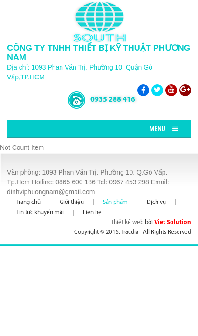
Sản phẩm (115, 202)
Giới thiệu (72, 202)
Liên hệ (92, 213)
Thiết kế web (127, 222)
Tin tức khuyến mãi (40, 213)
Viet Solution (172, 222)
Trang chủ (28, 202)
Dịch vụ (156, 202)
